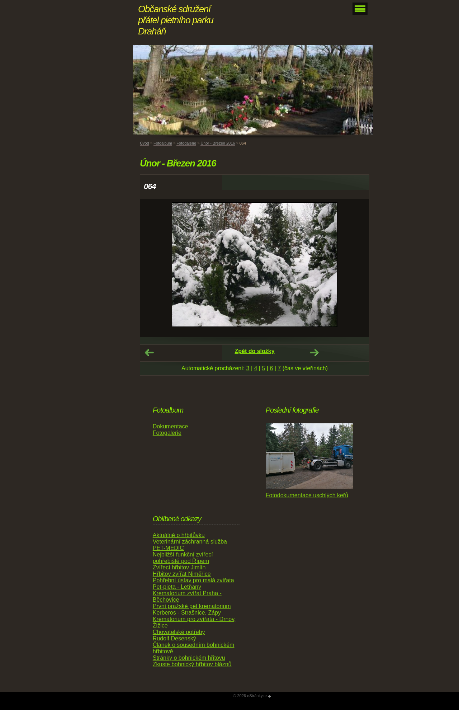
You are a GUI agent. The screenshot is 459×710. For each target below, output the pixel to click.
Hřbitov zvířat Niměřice (182, 574)
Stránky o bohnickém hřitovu (189, 658)
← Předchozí (149, 352)
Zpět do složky (254, 351)
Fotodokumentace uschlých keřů (307, 495)
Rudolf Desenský (174, 638)
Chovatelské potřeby (179, 632)
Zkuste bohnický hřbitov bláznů (192, 664)
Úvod (144, 143)
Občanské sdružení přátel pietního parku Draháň (175, 20)
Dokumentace (170, 426)
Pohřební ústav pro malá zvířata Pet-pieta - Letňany (193, 583)
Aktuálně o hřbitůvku (179, 535)
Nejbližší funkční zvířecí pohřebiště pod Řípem (183, 557)
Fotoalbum (162, 143)
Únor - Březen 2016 (217, 143)
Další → (314, 352)
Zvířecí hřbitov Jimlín (179, 567)
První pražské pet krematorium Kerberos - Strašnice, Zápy (192, 609)
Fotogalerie (186, 143)
